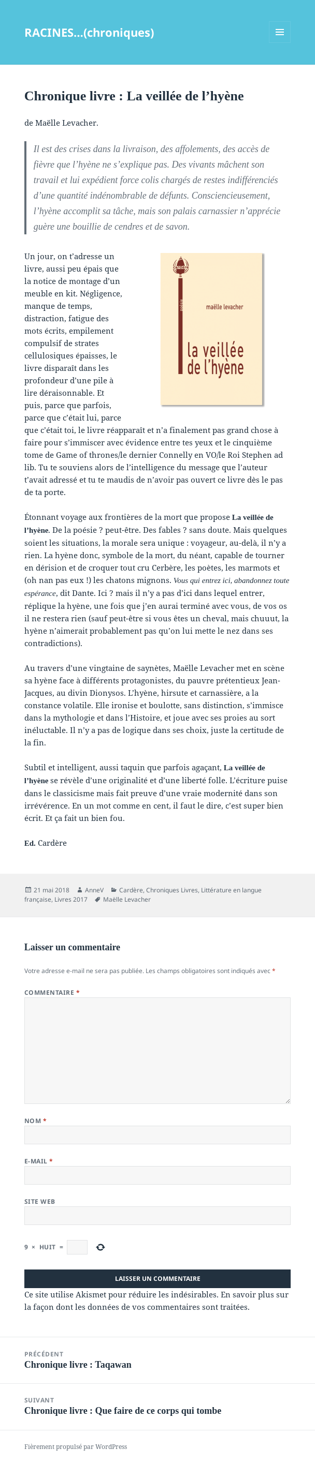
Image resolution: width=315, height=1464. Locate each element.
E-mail (38, 1161)
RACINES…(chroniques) (89, 32)
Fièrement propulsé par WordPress (75, 1446)
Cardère (131, 890)
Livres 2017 (71, 899)
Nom (35, 1120)
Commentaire (52, 992)
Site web (39, 1201)
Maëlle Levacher (127, 899)
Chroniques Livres (172, 890)
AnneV (94, 890)
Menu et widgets (280, 42)
